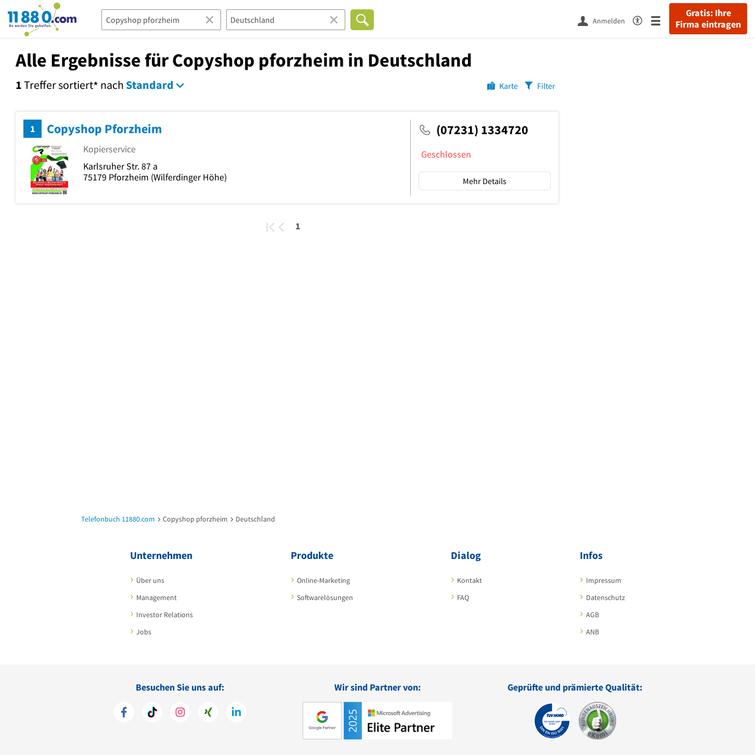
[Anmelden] (605, 20)
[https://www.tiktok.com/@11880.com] (152, 712)
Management (156, 597)
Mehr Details (484, 181)
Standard (150, 84)
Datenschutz (605, 597)
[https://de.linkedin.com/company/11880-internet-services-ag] (236, 712)
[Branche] (161, 19)
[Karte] (502, 85)
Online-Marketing (323, 580)
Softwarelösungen (325, 597)
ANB (592, 631)
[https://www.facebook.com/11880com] (124, 712)
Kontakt (469, 580)
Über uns (150, 580)
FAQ (463, 597)
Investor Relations (164, 614)
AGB (592, 614)
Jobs (143, 631)
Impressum (603, 580)
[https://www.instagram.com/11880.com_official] (180, 712)
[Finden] (362, 19)
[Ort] (286, 19)
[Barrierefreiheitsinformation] (642, 19)
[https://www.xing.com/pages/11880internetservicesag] (208, 712)
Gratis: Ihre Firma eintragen (708, 19)
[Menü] (660, 20)
